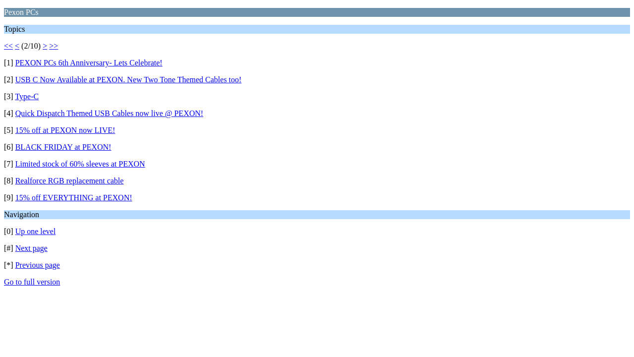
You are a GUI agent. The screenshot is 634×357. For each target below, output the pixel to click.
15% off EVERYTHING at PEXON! (73, 197)
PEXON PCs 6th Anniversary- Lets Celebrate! (88, 63)
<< (8, 46)
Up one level (35, 231)
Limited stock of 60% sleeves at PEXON (80, 164)
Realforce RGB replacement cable (69, 181)
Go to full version (32, 282)
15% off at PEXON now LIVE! (65, 130)
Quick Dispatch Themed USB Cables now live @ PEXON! (109, 113)
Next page (31, 248)
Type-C (27, 96)
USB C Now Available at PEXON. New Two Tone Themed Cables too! (128, 79)
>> (53, 46)
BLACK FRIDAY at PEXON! (63, 147)
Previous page (37, 265)
